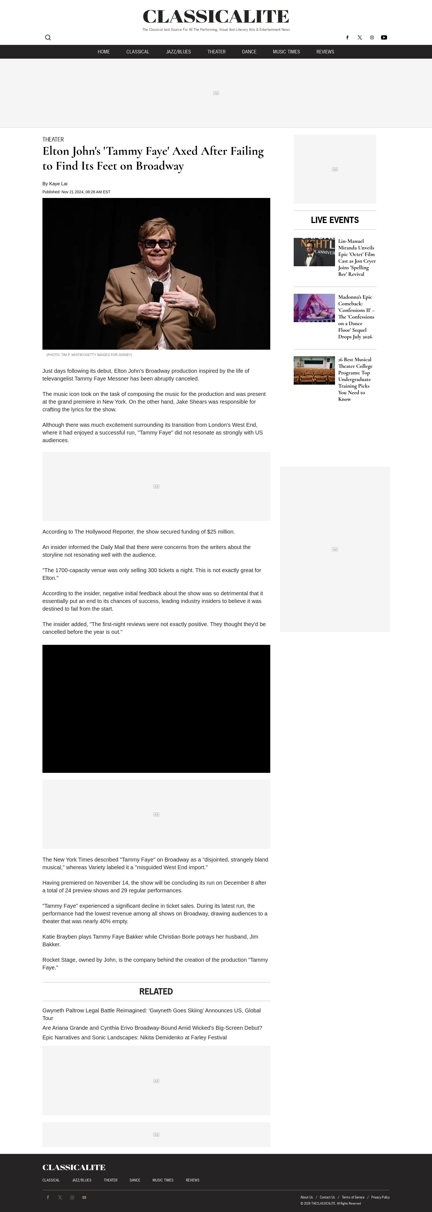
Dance (249, 52)
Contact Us (327, 1197)
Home (104, 52)
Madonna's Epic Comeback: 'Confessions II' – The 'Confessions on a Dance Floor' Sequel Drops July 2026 (356, 317)
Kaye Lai (58, 183)
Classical (138, 52)
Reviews (325, 52)
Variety (96, 867)
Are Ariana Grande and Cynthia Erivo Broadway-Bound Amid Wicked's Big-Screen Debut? (152, 1028)
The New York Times (67, 860)
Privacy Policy (380, 1197)
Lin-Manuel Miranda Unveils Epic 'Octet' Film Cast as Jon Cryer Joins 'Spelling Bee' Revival (357, 258)
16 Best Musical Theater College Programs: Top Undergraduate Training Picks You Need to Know (355, 379)
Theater (216, 52)
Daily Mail (113, 547)
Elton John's (129, 371)
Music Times (286, 52)
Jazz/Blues (178, 52)
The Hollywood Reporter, (104, 532)
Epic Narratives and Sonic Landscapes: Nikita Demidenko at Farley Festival (134, 1037)
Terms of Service (353, 1197)
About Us (307, 1197)
